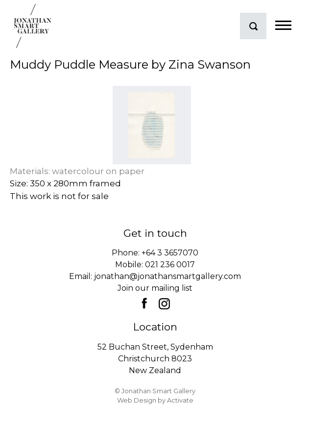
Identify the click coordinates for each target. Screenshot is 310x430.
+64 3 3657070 (170, 252)
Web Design (136, 400)
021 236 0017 (170, 264)
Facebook (144, 303)
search (253, 26)
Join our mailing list (155, 288)
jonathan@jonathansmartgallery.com (167, 276)
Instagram (164, 303)
